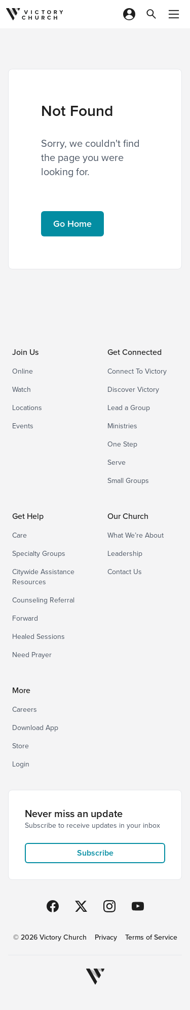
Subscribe (95, 853)
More (21, 690)
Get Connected (134, 352)
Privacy (106, 938)
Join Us (25, 352)
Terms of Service (151, 938)
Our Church (127, 516)
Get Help (28, 516)
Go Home (72, 223)
